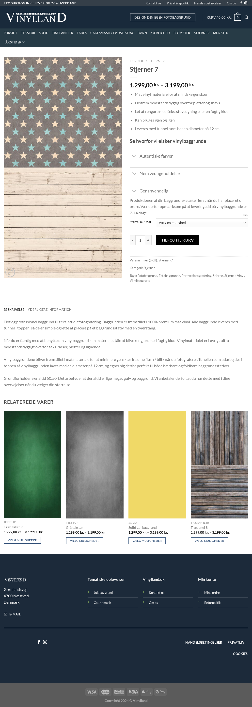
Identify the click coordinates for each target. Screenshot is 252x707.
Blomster (181, 33)
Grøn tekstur (13, 527)
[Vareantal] (140, 240)
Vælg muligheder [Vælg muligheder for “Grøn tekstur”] (22, 540)
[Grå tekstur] (95, 464)
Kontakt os (153, 3)
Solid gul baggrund (142, 527)
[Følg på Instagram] (245, 3)
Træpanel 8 (199, 527)
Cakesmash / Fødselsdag (112, 33)
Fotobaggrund (147, 276)
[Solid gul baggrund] (157, 464)
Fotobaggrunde (169, 276)
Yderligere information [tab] (50, 310)
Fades (82, 33)
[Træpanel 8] (219, 464)
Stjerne (218, 276)
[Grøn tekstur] (32, 464)
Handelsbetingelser (207, 3)
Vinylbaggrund (140, 281)
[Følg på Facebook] (241, 3)
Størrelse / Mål (140, 222)
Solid (43, 33)
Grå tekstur (74, 527)
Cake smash (102, 603)
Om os (231, 3)
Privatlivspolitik (178, 3)
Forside (10, 33)
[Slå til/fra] (134, 156)
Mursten (221, 33)
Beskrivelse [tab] (14, 310)
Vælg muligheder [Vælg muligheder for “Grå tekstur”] (84, 540)
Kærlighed (160, 33)
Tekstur (28, 33)
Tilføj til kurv (177, 240)
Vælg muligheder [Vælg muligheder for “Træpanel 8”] (209, 540)
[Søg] (246, 17)
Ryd (245, 214)
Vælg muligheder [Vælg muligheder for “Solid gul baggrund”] (147, 540)
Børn (142, 33)
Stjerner (202, 33)
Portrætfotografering (196, 276)
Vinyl (240, 276)
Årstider (15, 42)
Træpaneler (63, 33)
